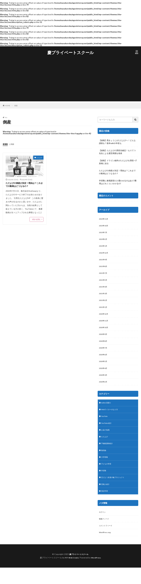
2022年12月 (104, 255)
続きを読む (36, 220)
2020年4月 (103, 377)
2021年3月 (103, 298)
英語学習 (105, 506)
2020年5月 (103, 370)
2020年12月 (104, 319)
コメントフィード (106, 541)
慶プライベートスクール (70, 52)
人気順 (13, 144)
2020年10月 (104, 334)
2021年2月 (103, 305)
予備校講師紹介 (108, 455)
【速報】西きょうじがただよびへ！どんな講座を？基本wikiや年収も (117, 141)
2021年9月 (103, 262)
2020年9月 (103, 341)
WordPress (97, 574)
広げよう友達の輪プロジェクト (114, 491)
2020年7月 (103, 355)
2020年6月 (103, 362)
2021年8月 (103, 269)
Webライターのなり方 (111, 420)
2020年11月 (104, 327)
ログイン (103, 527)
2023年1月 (103, 248)
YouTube (105, 427)
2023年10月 (104, 226)
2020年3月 (103, 384)
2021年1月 (103, 312)
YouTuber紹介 (107, 434)
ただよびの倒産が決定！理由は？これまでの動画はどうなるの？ (24, 185)
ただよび (39, 157)
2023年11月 (104, 219)
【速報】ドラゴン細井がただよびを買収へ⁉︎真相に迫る (118, 162)
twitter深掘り (107, 412)
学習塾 (104, 484)
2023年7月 (103, 233)
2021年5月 (103, 284)
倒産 (16, 106)
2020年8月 (103, 348)
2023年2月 (103, 241)
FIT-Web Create (71, 574)
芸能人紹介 (106, 498)
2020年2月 (103, 391)
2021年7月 (103, 276)
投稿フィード (105, 534)
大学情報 (105, 470)
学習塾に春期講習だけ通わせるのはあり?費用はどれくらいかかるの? (117, 182)
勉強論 (104, 463)
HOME (7, 105)
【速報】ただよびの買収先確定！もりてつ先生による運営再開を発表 (117, 151)
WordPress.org (105, 549)
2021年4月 (103, 291)
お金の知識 (106, 441)
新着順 (6, 144)
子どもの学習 (107, 477)
